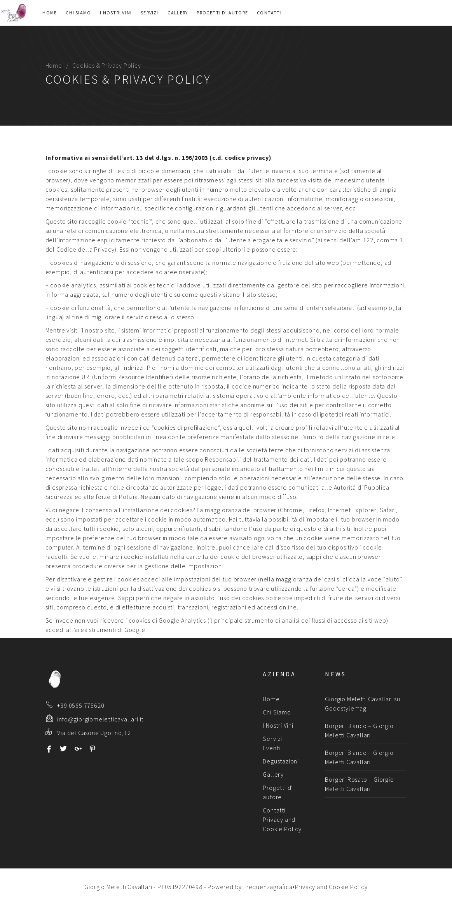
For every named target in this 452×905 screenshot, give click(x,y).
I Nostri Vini (116, 13)
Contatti (269, 13)
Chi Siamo (78, 13)
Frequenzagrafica (268, 887)
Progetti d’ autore (222, 13)
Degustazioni (281, 761)
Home (49, 13)
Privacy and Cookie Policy (331, 887)
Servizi (149, 13)
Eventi (271, 748)
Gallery (178, 13)
